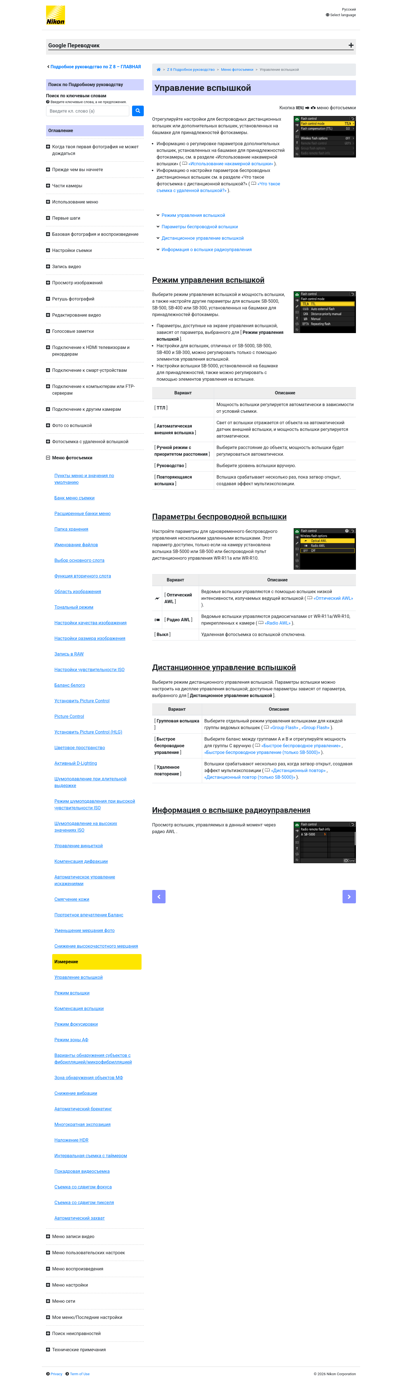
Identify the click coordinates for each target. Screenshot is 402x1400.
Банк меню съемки (74, 498)
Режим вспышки (72, 993)
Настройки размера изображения (89, 638)
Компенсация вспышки (79, 1008)
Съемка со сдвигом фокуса (83, 1187)
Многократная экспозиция (82, 1124)
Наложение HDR (71, 1140)
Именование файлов (76, 544)
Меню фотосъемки (237, 69)
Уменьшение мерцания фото (84, 930)
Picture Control (69, 716)
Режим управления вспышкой (193, 215)
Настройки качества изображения (90, 622)
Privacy (56, 1374)
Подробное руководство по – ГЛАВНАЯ (96, 66)
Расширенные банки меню (82, 513)
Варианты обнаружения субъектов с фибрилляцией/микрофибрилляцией (93, 1059)
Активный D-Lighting (75, 763)
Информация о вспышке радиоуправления (207, 249)
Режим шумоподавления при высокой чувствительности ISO (94, 805)
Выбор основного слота (79, 560)
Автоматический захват (79, 1218)
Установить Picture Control (81, 700)
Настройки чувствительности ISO (89, 669)
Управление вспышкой (78, 977)
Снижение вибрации (75, 1093)
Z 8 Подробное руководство (191, 69)
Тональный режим (73, 607)
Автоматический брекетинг (83, 1109)
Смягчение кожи (71, 899)
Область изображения (77, 591)
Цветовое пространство (79, 747)
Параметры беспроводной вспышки (200, 226)
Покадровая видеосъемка (82, 1171)
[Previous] (159, 896)
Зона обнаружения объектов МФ (88, 1077)
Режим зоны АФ (71, 1039)
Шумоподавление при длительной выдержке (90, 782)
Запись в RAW (69, 654)
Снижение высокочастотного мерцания (96, 946)
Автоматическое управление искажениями (84, 880)
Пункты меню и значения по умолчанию (84, 479)
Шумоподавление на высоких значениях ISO (85, 827)
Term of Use (80, 1374)
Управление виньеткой (78, 845)
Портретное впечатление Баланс (88, 915)
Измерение (66, 961)
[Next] (349, 896)
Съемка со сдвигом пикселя (84, 1202)
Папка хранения (71, 529)
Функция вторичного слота (82, 576)
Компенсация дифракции (81, 861)
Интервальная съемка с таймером (90, 1155)
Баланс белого (69, 685)
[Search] (87, 111)
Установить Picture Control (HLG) (88, 732)
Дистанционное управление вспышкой (203, 238)
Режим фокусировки (76, 1024)
